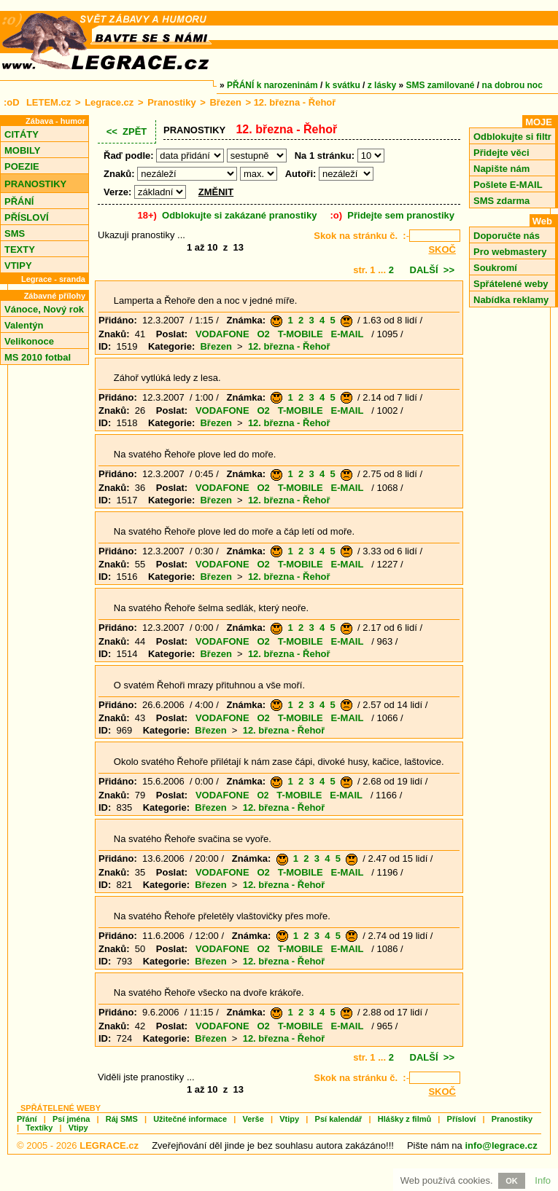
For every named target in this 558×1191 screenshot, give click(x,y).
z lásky (382, 85)
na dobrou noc (512, 85)
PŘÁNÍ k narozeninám (272, 85)
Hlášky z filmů (404, 1119)
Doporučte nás (506, 235)
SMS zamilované (440, 85)
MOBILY (22, 150)
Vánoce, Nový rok (44, 309)
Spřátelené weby (511, 283)
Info (543, 1180)
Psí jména (71, 1119)
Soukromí (495, 267)
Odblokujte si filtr (512, 136)
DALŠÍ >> (432, 269)
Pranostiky (171, 102)
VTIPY (18, 265)
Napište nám (501, 168)
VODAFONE (222, 334)
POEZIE (21, 166)
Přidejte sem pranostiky (400, 215)
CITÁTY (21, 134)
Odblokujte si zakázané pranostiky (239, 215)
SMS (14, 233)
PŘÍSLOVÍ (26, 217)
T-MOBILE (300, 334)
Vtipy (289, 1119)
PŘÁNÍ (19, 201)
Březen (225, 102)
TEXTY (19, 249)
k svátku (342, 85)
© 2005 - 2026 (78, 1145)
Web (542, 221)
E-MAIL (347, 334)
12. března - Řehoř (289, 346)
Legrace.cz (109, 102)
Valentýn (23, 325)
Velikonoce (29, 341)
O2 (263, 334)
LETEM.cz (48, 102)
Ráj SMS (122, 1119)
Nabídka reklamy (511, 299)
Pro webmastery (509, 251)
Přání (27, 1119)
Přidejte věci (501, 152)
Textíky (39, 1127)
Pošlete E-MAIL (508, 184)
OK (511, 1180)
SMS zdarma (501, 200)
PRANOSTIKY (35, 183)
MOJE (538, 122)
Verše (252, 1119)
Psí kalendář (339, 1119)
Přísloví (461, 1119)
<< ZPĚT (126, 131)
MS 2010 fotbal (37, 357)
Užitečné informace (190, 1119)
